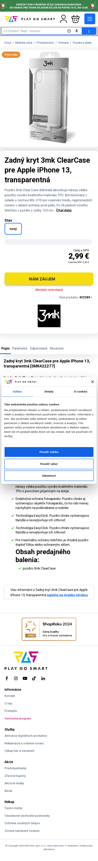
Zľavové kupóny (15, 776)
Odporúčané (38, 348)
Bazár (8, 791)
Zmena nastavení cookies (22, 831)
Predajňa (11, 711)
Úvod (7, 42)
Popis (5, 348)
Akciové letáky (14, 783)
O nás (8, 703)
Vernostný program (18, 718)
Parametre (19, 348)
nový (13, 229)
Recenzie (57, 348)
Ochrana (63, 42)
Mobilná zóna (23, 42)
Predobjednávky (15, 768)
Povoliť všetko (49, 451)
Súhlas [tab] (17, 391)
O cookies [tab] (80, 391)
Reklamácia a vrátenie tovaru (24, 743)
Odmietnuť (49, 475)
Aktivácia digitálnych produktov (26, 735)
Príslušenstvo (45, 42)
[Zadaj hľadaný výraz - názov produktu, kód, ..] (42, 31)
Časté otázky (13, 808)
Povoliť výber (49, 463)
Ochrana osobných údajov (22, 823)
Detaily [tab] (49, 391)
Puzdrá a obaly (82, 42)
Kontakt (10, 696)
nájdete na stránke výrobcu (67, 595)
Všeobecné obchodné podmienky (27, 815)
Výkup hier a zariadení (19, 751)
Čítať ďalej (64, 210)
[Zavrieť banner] (92, 382)
